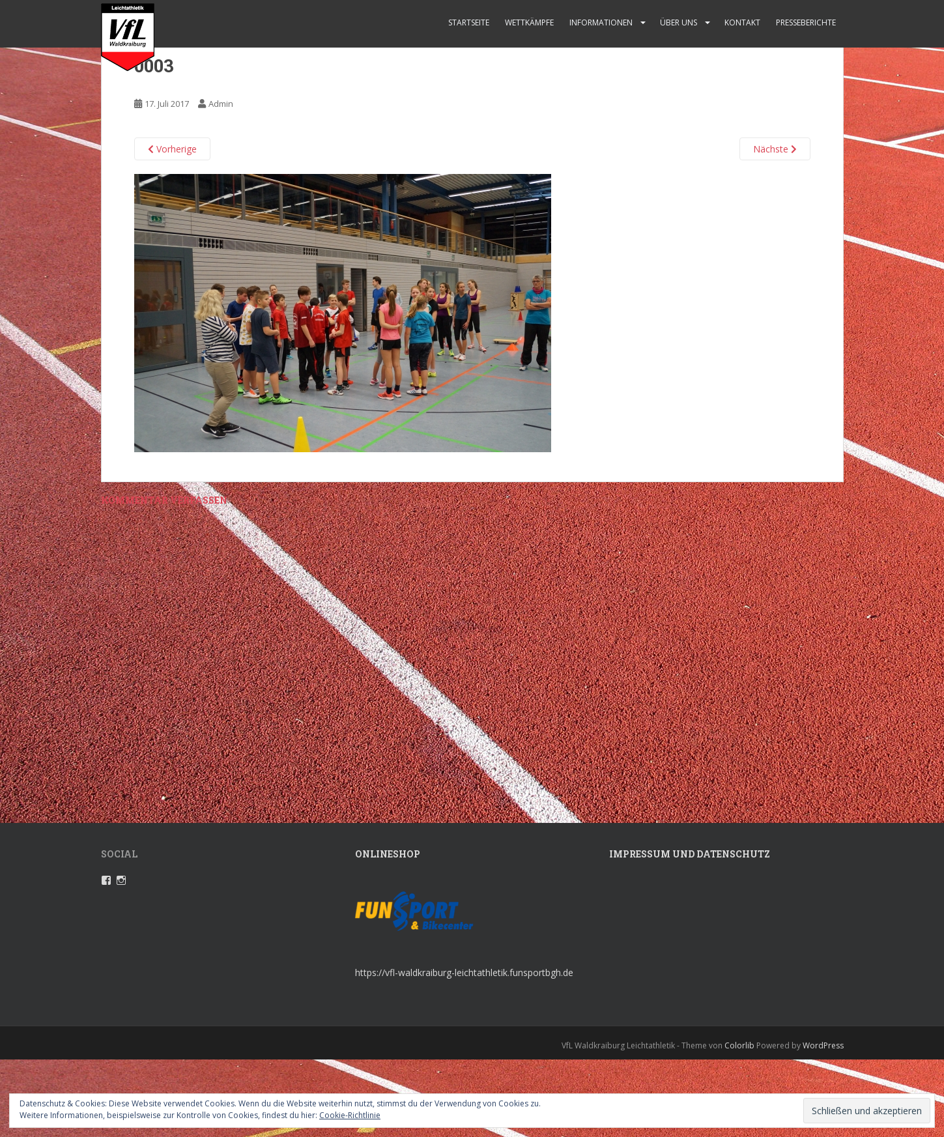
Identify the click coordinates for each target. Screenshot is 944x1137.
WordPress (823, 1045)
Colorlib (739, 1045)
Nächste (775, 149)
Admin (220, 103)
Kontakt (742, 22)
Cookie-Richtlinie (349, 1115)
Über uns (678, 22)
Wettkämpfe (529, 22)
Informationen (601, 22)
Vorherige (172, 149)
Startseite (468, 22)
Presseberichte (806, 22)
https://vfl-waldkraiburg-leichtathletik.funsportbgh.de (464, 972)
